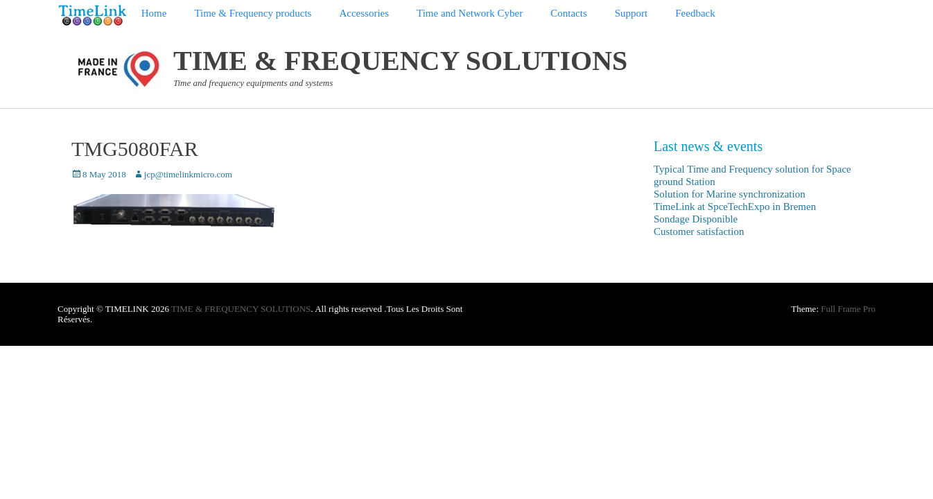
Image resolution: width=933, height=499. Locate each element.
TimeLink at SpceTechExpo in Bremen (735, 206)
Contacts (568, 13)
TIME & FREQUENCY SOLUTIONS (400, 60)
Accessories (364, 13)
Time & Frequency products (252, 13)
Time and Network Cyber (470, 13)
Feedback (695, 13)
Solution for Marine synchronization (729, 194)
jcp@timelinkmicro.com (188, 174)
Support (631, 13)
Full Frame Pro (848, 309)
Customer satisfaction (699, 231)
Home (154, 13)
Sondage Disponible (696, 219)
